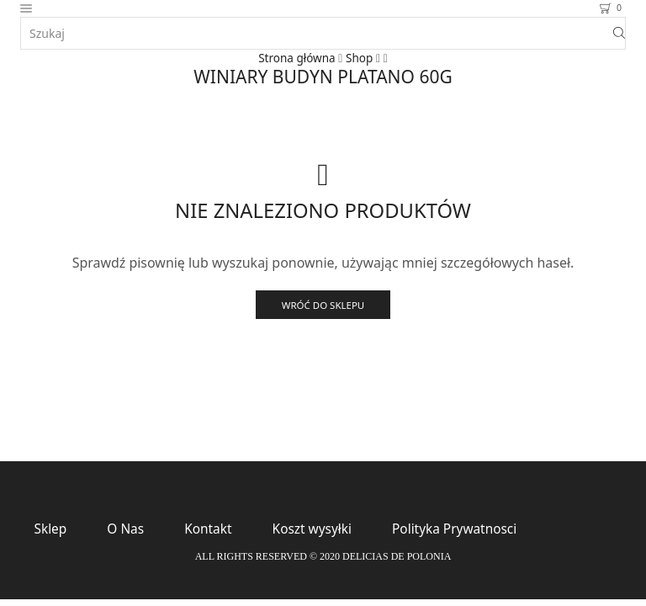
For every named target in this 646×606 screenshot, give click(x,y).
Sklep (51, 530)
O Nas (129, 530)
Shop (360, 58)
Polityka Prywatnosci (468, 530)
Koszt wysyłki (321, 530)
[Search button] (619, 33)
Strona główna (296, 58)
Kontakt (213, 530)
